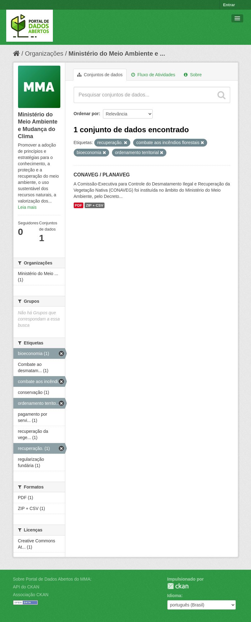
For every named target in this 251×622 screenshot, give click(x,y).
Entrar (229, 4)
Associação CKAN (31, 594)
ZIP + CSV (94, 205)
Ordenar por (86, 113)
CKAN (177, 586)
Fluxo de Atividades (153, 74)
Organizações (44, 53)
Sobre (193, 74)
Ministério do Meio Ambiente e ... (116, 53)
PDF (78, 205)
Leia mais (27, 207)
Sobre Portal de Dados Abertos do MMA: (52, 579)
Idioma (174, 595)
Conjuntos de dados (100, 74)
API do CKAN (26, 586)
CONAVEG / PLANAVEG (102, 174)
